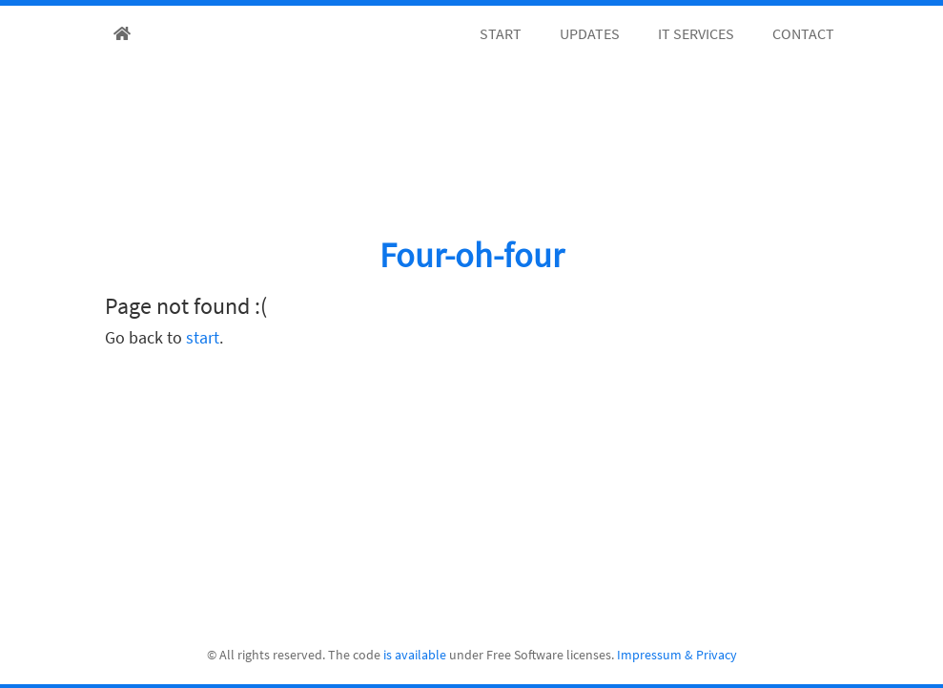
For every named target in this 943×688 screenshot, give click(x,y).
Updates (590, 33)
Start (501, 33)
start (202, 337)
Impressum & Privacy (677, 654)
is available (414, 654)
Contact (803, 33)
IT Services (696, 33)
